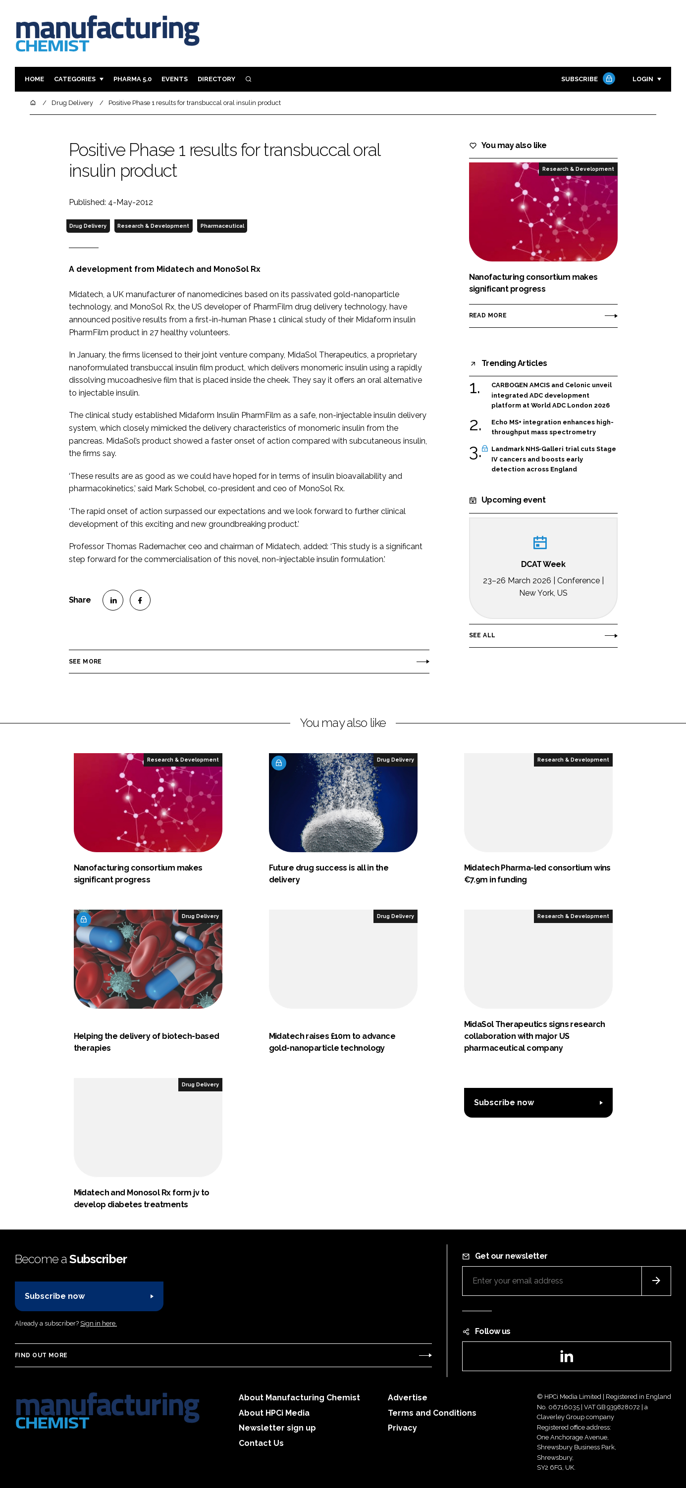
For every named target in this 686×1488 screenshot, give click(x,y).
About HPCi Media (274, 1413)
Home (34, 79)
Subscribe (587, 79)
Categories (75, 79)
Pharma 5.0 (132, 79)
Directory (216, 79)
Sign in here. (98, 1323)
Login (643, 79)
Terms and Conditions (432, 1413)
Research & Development (153, 226)
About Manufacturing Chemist (299, 1397)
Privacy (402, 1428)
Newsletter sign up (277, 1428)
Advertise (407, 1397)
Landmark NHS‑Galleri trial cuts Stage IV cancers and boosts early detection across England (553, 459)
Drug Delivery (87, 226)
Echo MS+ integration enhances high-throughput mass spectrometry (552, 427)
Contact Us (261, 1443)
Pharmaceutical (222, 226)
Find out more (41, 1355)
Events (174, 79)
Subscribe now (504, 1102)
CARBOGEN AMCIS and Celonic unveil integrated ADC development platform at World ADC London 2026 (551, 395)
